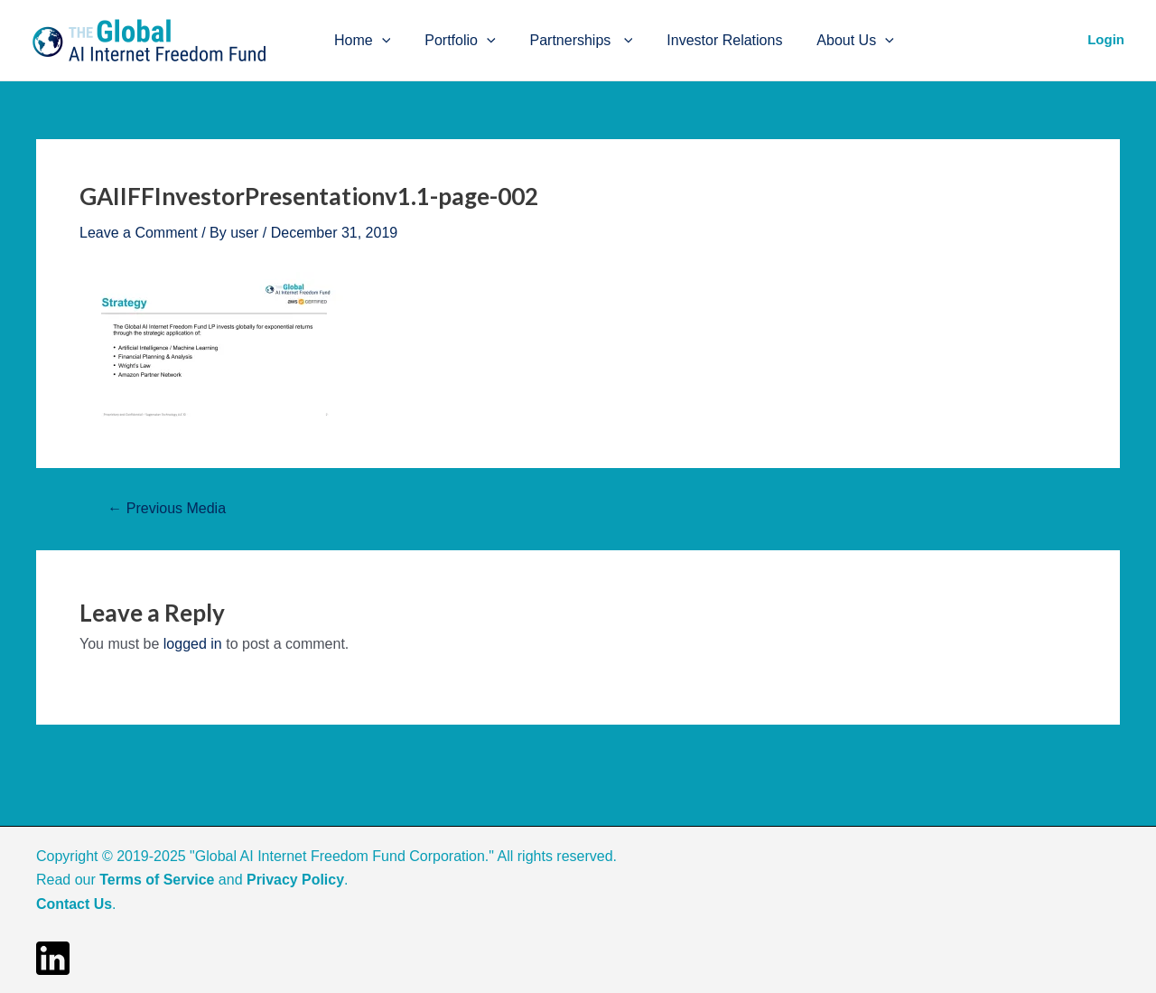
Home (359, 41)
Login (1105, 39)
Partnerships (568, 41)
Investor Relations (705, 40)
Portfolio (451, 41)
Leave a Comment (138, 232)
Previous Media (166, 508)
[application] (379, 41)
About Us (831, 41)
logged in (192, 643)
